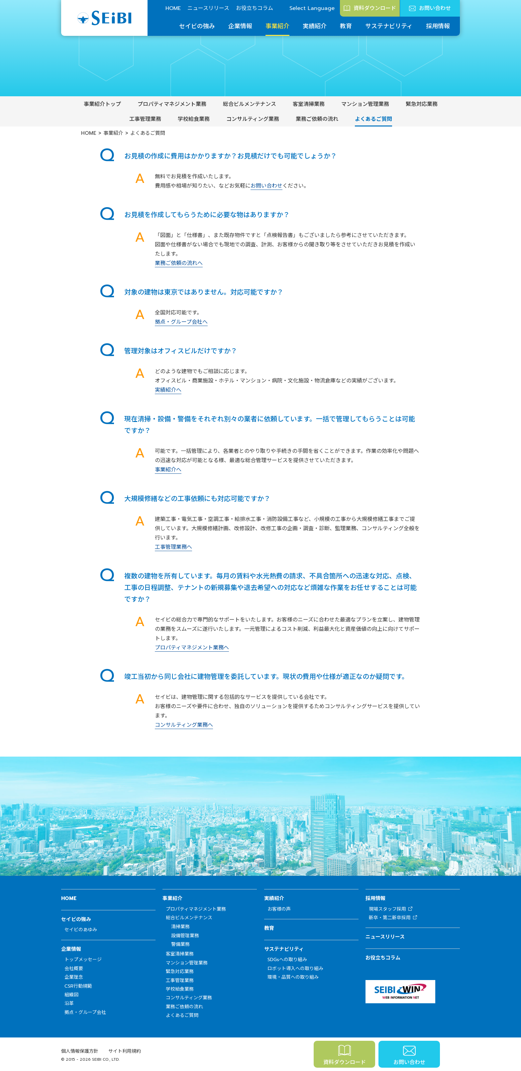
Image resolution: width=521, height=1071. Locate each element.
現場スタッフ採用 (387, 909)
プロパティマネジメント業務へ (192, 648)
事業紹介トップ (102, 104)
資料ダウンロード (375, 8)
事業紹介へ (168, 470)
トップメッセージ (83, 959)
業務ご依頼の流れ (317, 119)
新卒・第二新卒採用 (390, 917)
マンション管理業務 (365, 104)
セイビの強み (197, 26)
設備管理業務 (185, 935)
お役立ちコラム (254, 8)
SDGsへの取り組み (287, 959)
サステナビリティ (389, 26)
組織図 (71, 994)
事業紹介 (277, 26)
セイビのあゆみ (80, 929)
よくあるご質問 (373, 119)
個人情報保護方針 (79, 1051)
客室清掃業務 (309, 104)
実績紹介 (315, 26)
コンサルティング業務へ (184, 725)
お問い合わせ (435, 8)
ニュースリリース (208, 8)
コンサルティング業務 (252, 119)
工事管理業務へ (173, 547)
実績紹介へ (168, 390)
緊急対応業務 (422, 104)
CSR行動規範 (78, 986)
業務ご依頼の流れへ (179, 263)
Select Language (312, 8)
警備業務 (180, 944)
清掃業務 (180, 926)
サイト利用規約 (124, 1051)
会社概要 (73, 968)
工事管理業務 (145, 119)
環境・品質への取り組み (293, 977)
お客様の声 (279, 909)
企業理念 (73, 977)
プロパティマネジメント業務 (172, 104)
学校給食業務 (194, 119)
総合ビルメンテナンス (249, 104)
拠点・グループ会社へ (181, 322)
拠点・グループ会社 (85, 1012)
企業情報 (240, 26)
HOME (173, 8)
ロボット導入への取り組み (295, 968)
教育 (346, 26)
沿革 (69, 1003)
